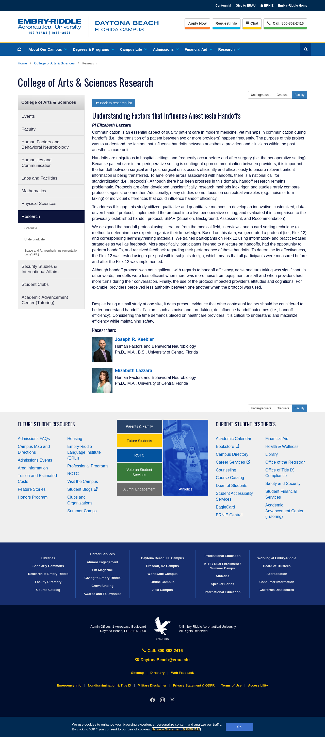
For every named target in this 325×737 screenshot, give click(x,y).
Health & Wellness (281, 446)
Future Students (139, 441)
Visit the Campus (82, 481)
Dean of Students (231, 485)
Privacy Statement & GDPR (176, 729)
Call (285, 23)
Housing (74, 438)
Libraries (48, 558)
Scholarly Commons (48, 566)
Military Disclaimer (152, 685)
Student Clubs (35, 284)
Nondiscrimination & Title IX (109, 685)
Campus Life (133, 49)
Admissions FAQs (34, 438)
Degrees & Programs (93, 49)
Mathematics (34, 190)
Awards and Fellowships (102, 594)
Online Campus (162, 582)
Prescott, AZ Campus (162, 566)
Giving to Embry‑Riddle (103, 578)
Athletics (222, 576)
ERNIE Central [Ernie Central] (229, 515)
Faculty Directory (48, 582)
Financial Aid (198, 49)
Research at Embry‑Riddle (48, 574)
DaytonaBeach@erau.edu (162, 660)
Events (28, 116)
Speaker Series (222, 584)
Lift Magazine (102, 570)
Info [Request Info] (226, 23)
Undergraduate (34, 239)
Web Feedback (182, 673)
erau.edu (162, 629)
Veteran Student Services (139, 472)
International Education (222, 592)
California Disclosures (277, 590)
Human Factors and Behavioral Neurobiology (45, 144)
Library (271, 454)
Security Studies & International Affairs (40, 269)
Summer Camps (82, 511)
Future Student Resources (46, 424)
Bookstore (227, 446)
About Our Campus (47, 49)
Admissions (165, 49)
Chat (252, 23)
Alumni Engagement (139, 489)
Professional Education (222, 556)
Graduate (30, 228)
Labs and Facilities (39, 178)
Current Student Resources (246, 424)
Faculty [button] (299, 95)
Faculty (29, 129)
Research (228, 49)
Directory (157, 673)
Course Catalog (230, 478)
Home (22, 63)
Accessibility (258, 685)
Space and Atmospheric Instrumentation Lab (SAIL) (51, 252)
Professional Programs (87, 466)
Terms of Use (231, 685)
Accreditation (276, 574)
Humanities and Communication (37, 162)
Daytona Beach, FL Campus (162, 558)
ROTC (73, 473)
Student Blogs (82, 489)
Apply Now (197, 23)
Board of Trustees (277, 566)
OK (239, 727)
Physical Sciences (39, 203)
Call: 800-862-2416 (162, 650)
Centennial (223, 5)
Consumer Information (276, 582)
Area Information (33, 468)
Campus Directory (232, 454)
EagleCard (225, 507)
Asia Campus (162, 590)
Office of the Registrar (285, 462)
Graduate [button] (283, 95)
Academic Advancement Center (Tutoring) (45, 300)
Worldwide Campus (163, 574)
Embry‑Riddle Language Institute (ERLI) (84, 452)
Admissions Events (35, 460)
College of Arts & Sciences (54, 63)
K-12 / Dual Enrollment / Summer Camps (222, 566)
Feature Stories (31, 489)
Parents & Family (139, 426)
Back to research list (113, 103)
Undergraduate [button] (261, 95)
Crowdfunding (102, 586)
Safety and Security (283, 483)
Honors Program (32, 497)
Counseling (226, 470)
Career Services (233, 462)
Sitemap (137, 673)
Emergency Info (69, 685)
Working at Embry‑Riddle (276, 558)
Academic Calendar (233, 438)
